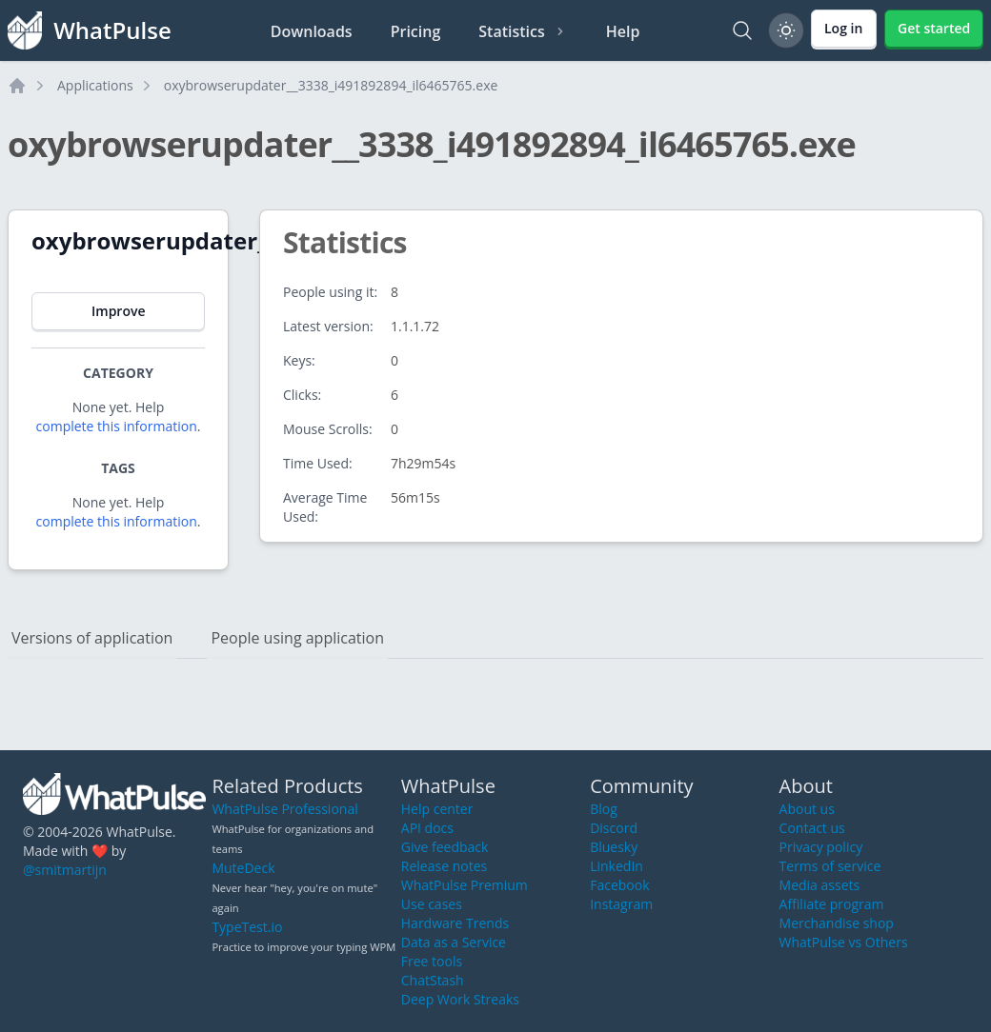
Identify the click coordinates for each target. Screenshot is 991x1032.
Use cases (431, 904)
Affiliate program (831, 904)
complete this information (116, 426)
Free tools (431, 961)
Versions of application (91, 637)
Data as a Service (453, 942)
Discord (613, 828)
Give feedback (445, 847)
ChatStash (432, 980)
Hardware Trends (455, 923)
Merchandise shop (836, 923)
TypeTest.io (247, 927)
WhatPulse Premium (464, 885)
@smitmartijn (65, 870)
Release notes (444, 866)
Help (623, 31)
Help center (437, 809)
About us (807, 809)
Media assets (819, 885)
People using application (297, 637)
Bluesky (613, 847)
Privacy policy (821, 847)
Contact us (812, 828)
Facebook (619, 885)
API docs (427, 828)
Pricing (416, 31)
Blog (603, 809)
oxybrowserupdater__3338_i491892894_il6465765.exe (331, 85)
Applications (95, 85)
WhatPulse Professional (284, 809)
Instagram (621, 904)
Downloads (312, 31)
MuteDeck (243, 868)
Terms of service (830, 866)
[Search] (742, 30)
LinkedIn (616, 866)
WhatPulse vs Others (843, 942)
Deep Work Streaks (460, 999)
